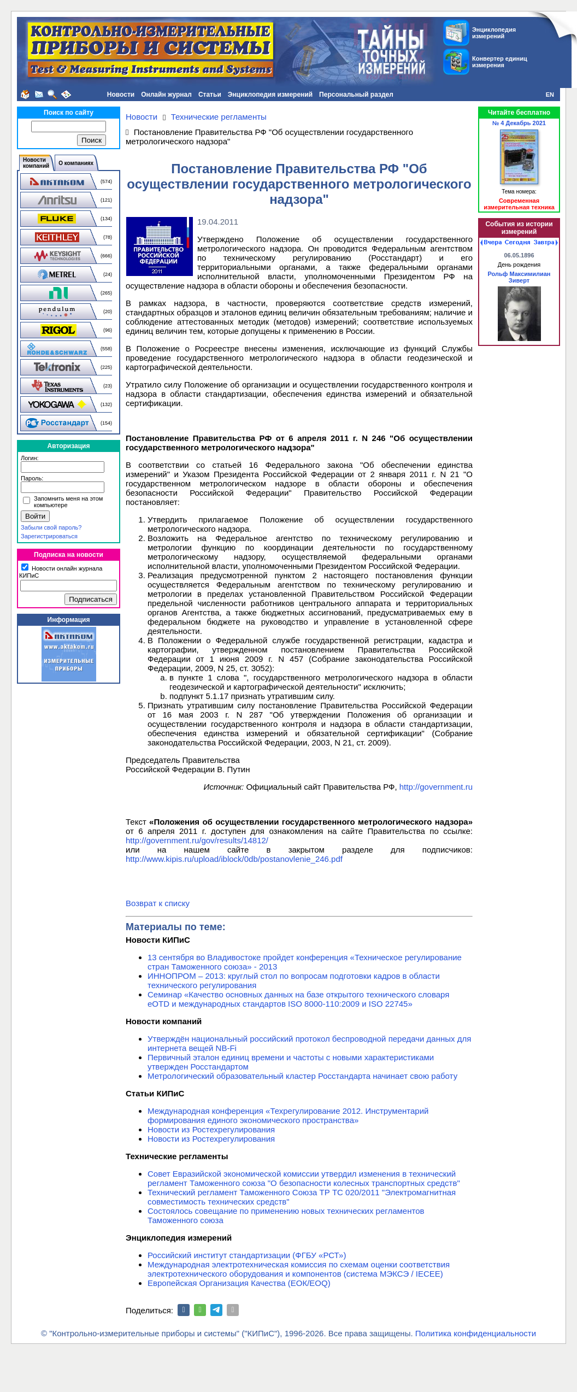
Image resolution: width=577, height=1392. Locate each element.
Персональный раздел (356, 94)
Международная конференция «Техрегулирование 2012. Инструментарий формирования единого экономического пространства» (288, 1115)
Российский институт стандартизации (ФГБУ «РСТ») (247, 1255)
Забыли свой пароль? (51, 527)
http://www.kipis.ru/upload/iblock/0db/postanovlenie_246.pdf (234, 859)
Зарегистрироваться (49, 536)
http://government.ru (436, 786)
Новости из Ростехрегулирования (211, 1129)
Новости (120, 94)
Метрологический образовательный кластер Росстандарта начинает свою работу (302, 1075)
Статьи (209, 94)
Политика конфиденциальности (475, 1333)
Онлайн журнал (166, 94)
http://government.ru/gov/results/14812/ (197, 840)
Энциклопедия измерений (270, 94)
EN (550, 94)
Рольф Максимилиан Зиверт (518, 277)
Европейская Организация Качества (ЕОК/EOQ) (239, 1283)
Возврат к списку (158, 903)
